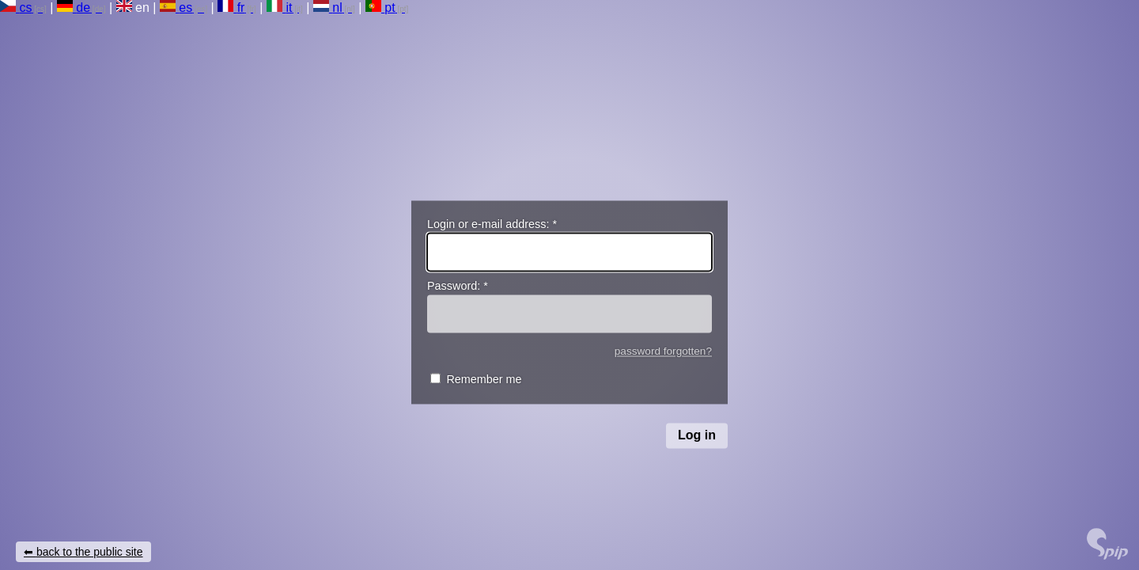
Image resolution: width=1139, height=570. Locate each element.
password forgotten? (663, 351)
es (176, 7)
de (73, 7)
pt (380, 7)
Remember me (483, 380)
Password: (457, 286)
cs (16, 7)
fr (231, 7)
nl (327, 7)
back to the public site (89, 551)
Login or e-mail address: (492, 224)
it (279, 7)
